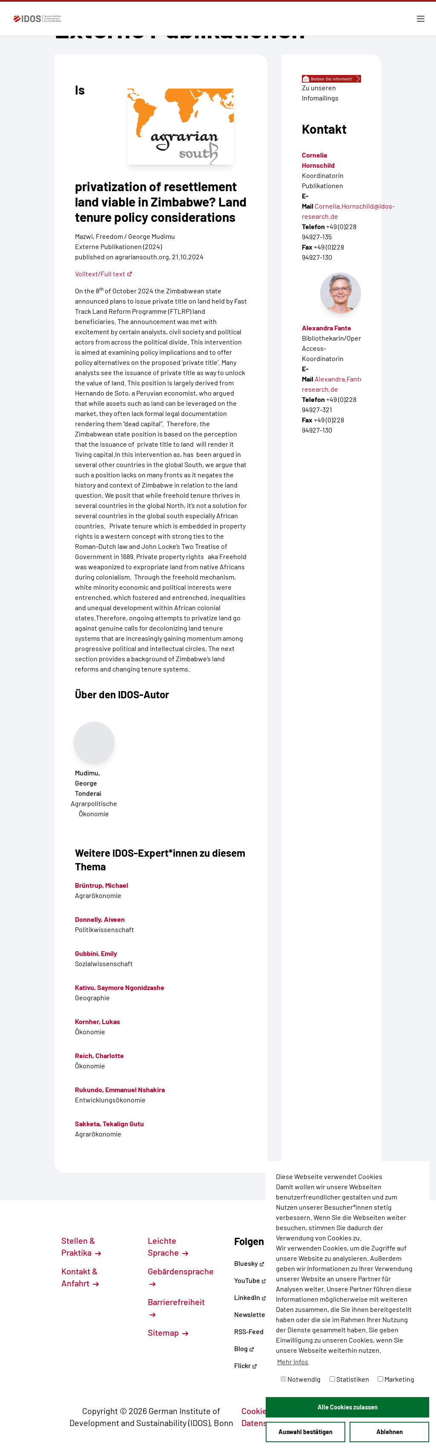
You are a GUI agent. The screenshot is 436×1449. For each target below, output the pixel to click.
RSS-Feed (249, 1331)
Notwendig (301, 1379)
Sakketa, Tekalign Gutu (109, 1123)
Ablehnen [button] (389, 1431)
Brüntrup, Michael (101, 885)
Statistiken (349, 1379)
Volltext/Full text (103, 274)
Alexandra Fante (326, 328)
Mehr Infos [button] (292, 1361)
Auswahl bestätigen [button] (305, 1431)
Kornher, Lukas (97, 1021)
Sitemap (168, 1332)
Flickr (245, 1365)
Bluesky (249, 1263)
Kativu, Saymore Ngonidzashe (119, 987)
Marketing (396, 1379)
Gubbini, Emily (96, 953)
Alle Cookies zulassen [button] (348, 1407)
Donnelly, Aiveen (100, 919)
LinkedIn (250, 1297)
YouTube (250, 1280)
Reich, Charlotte (99, 1055)
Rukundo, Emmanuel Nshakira (120, 1089)
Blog (244, 1348)
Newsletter (251, 1314)
